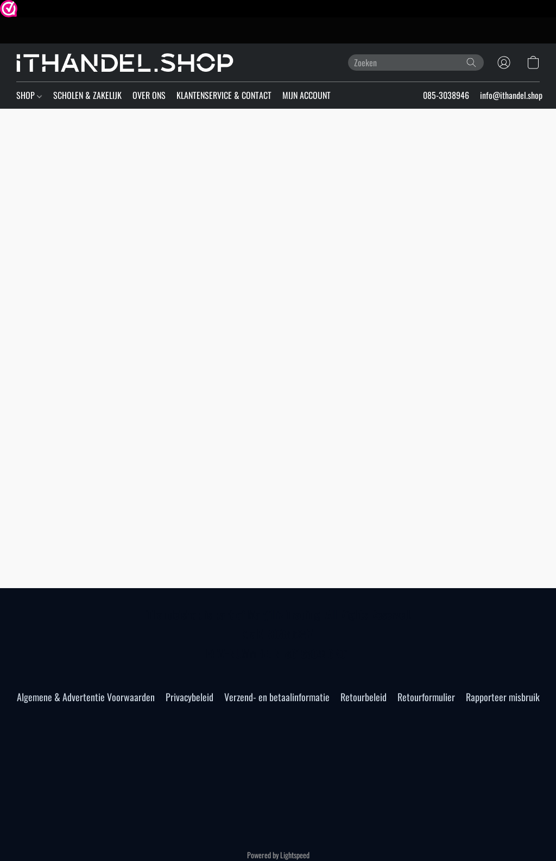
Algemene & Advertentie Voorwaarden (86, 697)
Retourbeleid (363, 697)
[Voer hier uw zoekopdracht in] (416, 62)
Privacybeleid (189, 697)
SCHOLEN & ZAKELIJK (87, 95)
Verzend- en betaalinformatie (277, 697)
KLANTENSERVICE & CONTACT (223, 95)
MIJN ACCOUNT (306, 95)
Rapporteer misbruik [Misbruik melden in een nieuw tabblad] (503, 697)
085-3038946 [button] (446, 95)
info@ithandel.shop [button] (511, 95)
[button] (124, 62)
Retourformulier (426, 697)
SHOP (29, 95)
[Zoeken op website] (471, 62)
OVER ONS (149, 95)
